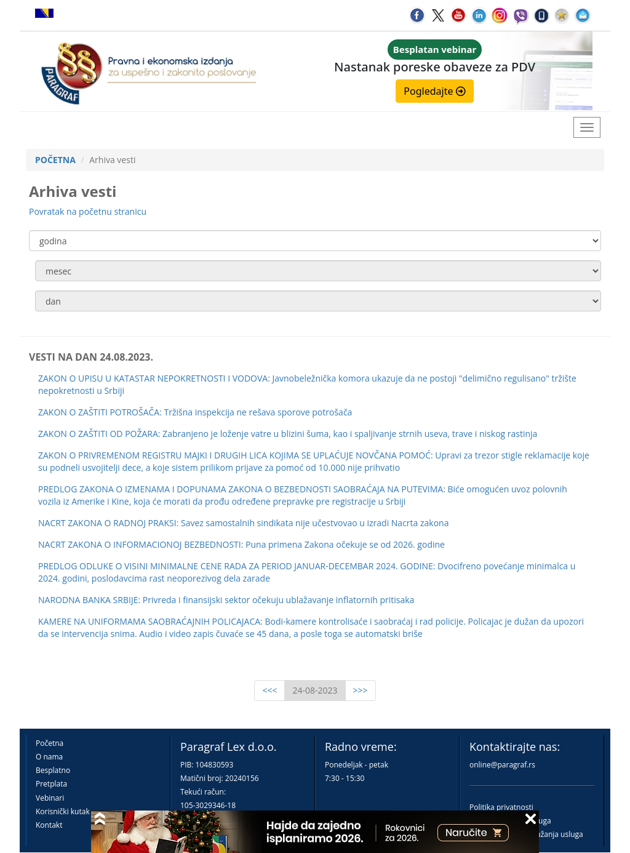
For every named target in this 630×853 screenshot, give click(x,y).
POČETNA (55, 160)
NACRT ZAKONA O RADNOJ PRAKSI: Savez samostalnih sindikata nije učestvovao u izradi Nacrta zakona (243, 523)
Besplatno (53, 770)
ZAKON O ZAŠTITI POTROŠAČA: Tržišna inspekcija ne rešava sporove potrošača (195, 412)
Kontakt (49, 825)
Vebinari (50, 798)
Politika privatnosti (501, 807)
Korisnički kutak (63, 811)
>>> (360, 690)
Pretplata (51, 784)
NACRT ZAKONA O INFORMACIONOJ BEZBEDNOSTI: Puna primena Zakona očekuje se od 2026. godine (241, 544)
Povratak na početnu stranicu (87, 211)
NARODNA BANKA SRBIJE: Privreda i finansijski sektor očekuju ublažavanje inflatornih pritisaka (226, 600)
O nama (49, 756)
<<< (269, 690)
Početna (49, 743)
